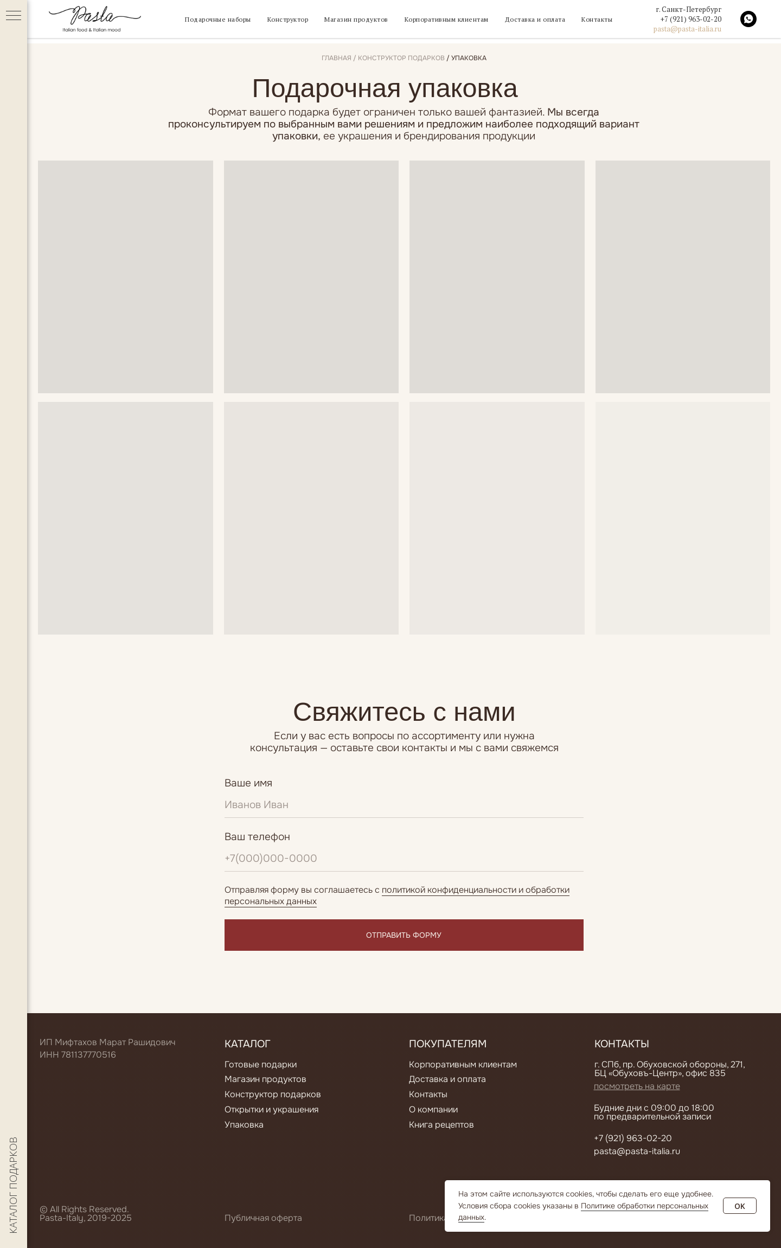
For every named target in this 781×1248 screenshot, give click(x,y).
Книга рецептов (441, 1124)
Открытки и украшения (271, 1109)
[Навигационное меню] (13, 16)
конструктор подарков (401, 58)
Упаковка (244, 1124)
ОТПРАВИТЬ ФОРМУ (403, 935)
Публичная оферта (263, 1218)
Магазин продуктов (353, 22)
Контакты (614, 22)
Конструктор (280, 22)
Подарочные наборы (204, 22)
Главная (336, 58)
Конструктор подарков (273, 1094)
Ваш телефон (257, 836)
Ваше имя (248, 783)
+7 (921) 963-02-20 (691, 22)
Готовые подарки (261, 1064)
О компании (433, 1109)
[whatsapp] (748, 22)
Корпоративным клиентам (451, 22)
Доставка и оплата (547, 22)
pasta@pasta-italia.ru (687, 31)
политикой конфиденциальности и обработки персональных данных (397, 895)
